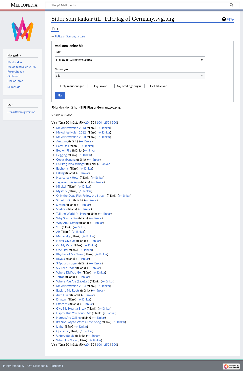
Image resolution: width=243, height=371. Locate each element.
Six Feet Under (66, 268)
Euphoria (62, 168)
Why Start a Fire (67, 218)
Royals (60, 258)
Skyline (61, 204)
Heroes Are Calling (68, 317)
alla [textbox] (58, 75)
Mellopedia (24, 5)
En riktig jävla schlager (70, 164)
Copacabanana (66, 159)
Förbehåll (57, 365)
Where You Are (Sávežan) (72, 281)
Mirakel (61, 186)
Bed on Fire (64, 150)
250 (106, 122)
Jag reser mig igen (68, 182)
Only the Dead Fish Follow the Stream (81, 195)
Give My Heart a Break (71, 308)
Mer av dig (63, 236)
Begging (61, 155)
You (58, 227)
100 (99, 122)
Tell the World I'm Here (71, 213)
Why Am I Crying (67, 222)
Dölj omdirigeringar (128, 86)
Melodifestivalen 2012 (71, 132)
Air (58, 231)
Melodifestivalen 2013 (71, 128)
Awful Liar (63, 295)
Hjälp (230, 19)
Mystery (61, 191)
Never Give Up (66, 240)
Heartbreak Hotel (67, 177)
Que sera (62, 331)
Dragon (61, 299)
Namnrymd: (62, 69)
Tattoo (60, 276)
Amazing (62, 141)
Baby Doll (62, 146)
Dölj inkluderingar (72, 86)
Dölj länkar (100, 86)
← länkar (104, 128)
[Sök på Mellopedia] (142, 5)
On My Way (64, 245)
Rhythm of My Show (69, 254)
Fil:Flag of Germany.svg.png (70, 36)
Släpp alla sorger (67, 263)
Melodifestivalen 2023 (71, 137)
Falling (60, 173)
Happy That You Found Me (73, 313)
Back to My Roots (67, 290)
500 (114, 122)
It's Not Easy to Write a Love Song (78, 322)
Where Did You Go (68, 272)
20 (87, 122)
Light (59, 326)
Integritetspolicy (13, 365)
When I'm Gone (66, 340)
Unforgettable (65, 335)
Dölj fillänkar (158, 86)
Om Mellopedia (37, 365)
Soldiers (61, 209)
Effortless (62, 304)
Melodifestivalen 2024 (71, 286)
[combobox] (130, 59)
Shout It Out (64, 200)
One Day (62, 250)
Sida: (58, 52)
